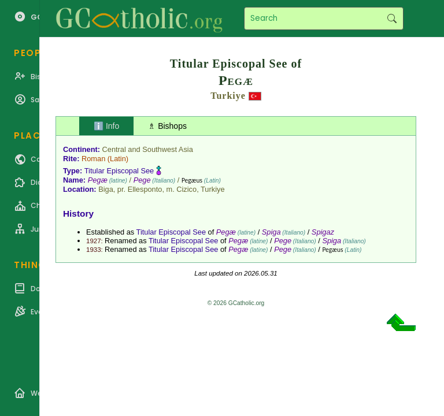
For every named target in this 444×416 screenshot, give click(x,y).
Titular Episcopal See (119, 170)
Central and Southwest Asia (147, 149)
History (78, 213)
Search (392, 18)
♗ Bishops (167, 126)
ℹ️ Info (106, 126)
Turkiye (228, 96)
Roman (93, 158)
